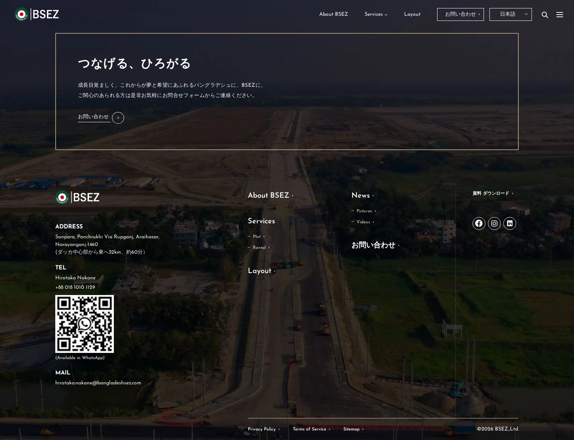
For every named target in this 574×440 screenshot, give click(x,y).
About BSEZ (268, 196)
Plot (257, 237)
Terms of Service (309, 429)
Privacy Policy (262, 429)
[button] (101, 117)
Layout (259, 271)
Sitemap (351, 429)
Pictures (364, 211)
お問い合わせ (373, 245)
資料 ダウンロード (491, 193)
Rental (259, 248)
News (360, 196)
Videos (363, 222)
